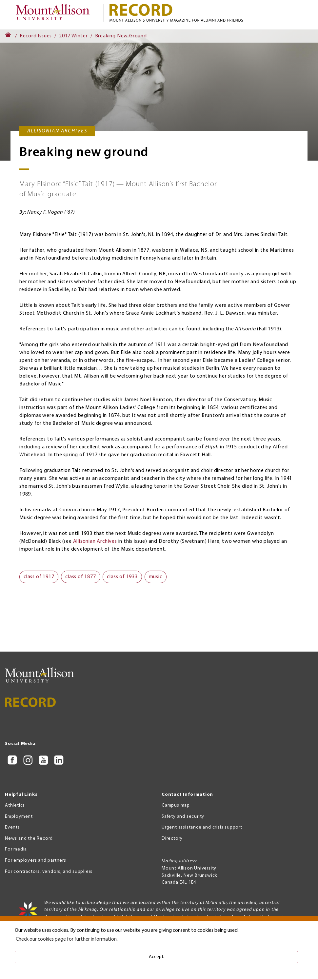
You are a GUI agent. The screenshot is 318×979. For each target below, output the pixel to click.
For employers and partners (35, 860)
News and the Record (29, 838)
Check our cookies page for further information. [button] (67, 939)
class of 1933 (122, 576)
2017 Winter (73, 36)
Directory (172, 838)
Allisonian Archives (95, 541)
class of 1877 (80, 576)
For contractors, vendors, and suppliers (48, 871)
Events (12, 827)
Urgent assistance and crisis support (202, 827)
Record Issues (36, 36)
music (155, 576)
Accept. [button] (156, 956)
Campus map (176, 805)
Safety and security (183, 816)
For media (16, 849)
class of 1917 (39, 576)
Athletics (15, 805)
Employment (19, 816)
